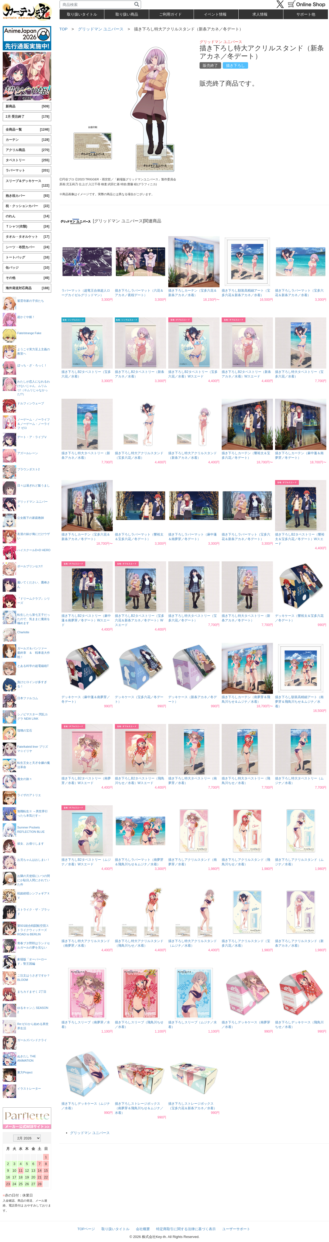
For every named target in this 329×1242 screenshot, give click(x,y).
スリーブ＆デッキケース (27, 183)
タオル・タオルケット (27, 237)
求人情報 (260, 14)
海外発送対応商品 (27, 288)
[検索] (137, 5)
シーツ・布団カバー (27, 247)
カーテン (27, 140)
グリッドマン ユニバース (101, 29)
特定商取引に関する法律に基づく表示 (186, 1229)
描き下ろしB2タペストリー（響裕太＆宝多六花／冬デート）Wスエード (299, 539)
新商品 (27, 106)
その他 (27, 278)
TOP (63, 29)
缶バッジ (27, 267)
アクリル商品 (27, 150)
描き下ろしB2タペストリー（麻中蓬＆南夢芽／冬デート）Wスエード (86, 620)
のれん (27, 216)
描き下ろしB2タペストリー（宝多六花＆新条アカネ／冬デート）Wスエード (139, 620)
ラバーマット (27, 170)
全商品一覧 (27, 129)
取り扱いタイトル (115, 1229)
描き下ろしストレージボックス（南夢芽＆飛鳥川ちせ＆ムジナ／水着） (139, 1108)
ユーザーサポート (236, 1229)
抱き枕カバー (27, 196)
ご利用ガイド (170, 14)
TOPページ (86, 1229)
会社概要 (143, 1229)
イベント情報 (215, 14)
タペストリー (27, 160)
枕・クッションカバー (27, 206)
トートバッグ (27, 257)
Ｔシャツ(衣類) (27, 226)
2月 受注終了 (27, 116)
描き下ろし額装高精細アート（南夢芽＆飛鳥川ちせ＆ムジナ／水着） (299, 701)
